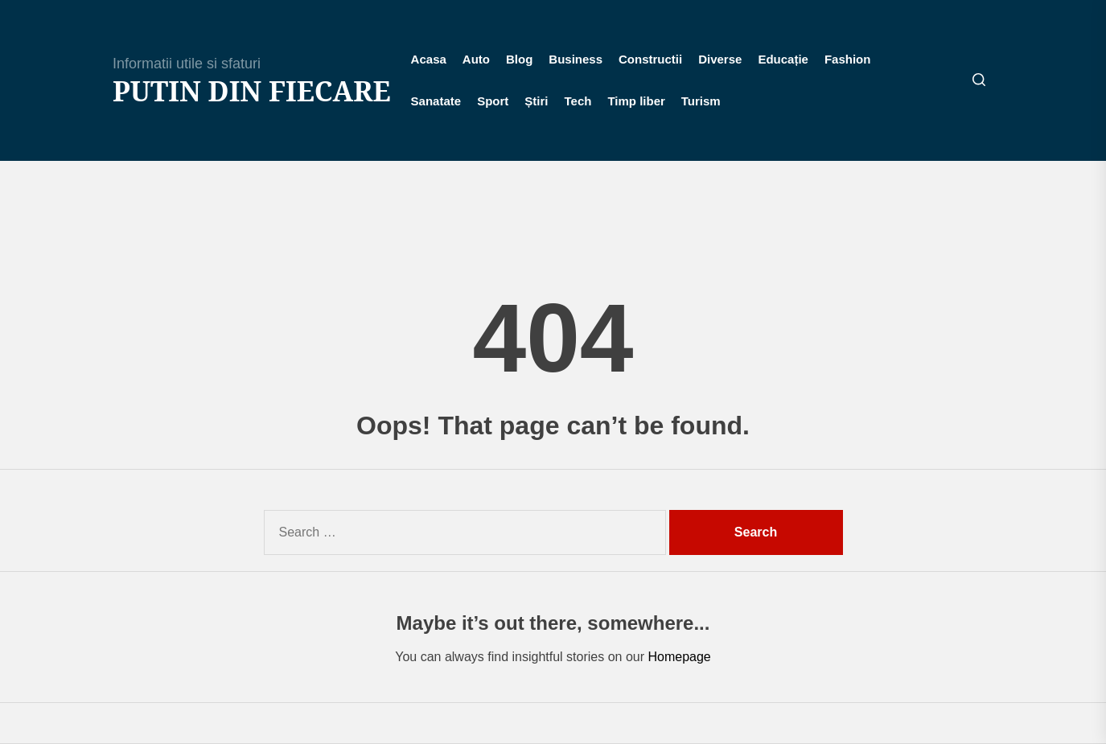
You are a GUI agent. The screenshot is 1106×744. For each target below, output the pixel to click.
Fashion (847, 59)
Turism (701, 101)
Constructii (650, 59)
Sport (492, 101)
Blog (519, 59)
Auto (476, 59)
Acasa (428, 59)
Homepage (679, 657)
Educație (783, 59)
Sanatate (436, 101)
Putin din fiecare (252, 91)
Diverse (720, 59)
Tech (578, 101)
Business (575, 59)
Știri (536, 101)
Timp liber (635, 101)
